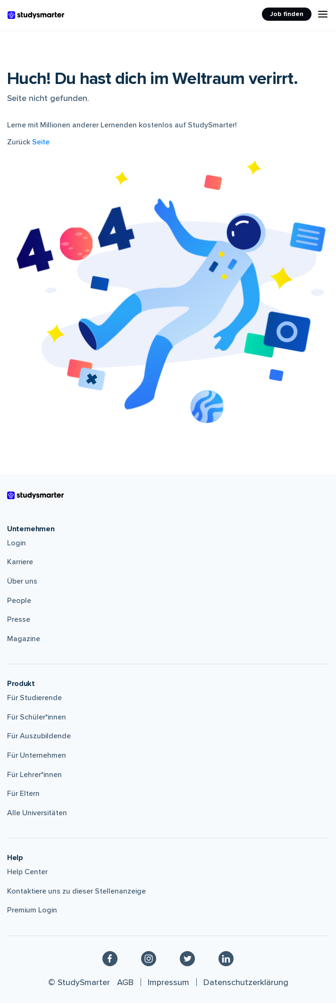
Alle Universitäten (37, 813)
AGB (125, 982)
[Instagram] (148, 958)
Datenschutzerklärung (245, 982)
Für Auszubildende (39, 736)
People (19, 600)
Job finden (286, 14)
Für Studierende (34, 697)
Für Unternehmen (36, 755)
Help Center (27, 872)
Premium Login (32, 910)
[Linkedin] (226, 958)
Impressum (168, 982)
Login (16, 543)
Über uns (22, 581)
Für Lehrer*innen (34, 774)
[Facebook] (110, 958)
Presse (18, 619)
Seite (41, 142)
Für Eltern (23, 793)
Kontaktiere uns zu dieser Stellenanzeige (76, 891)
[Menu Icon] (322, 14)
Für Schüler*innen (36, 717)
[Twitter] (187, 958)
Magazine (23, 639)
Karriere (20, 562)
